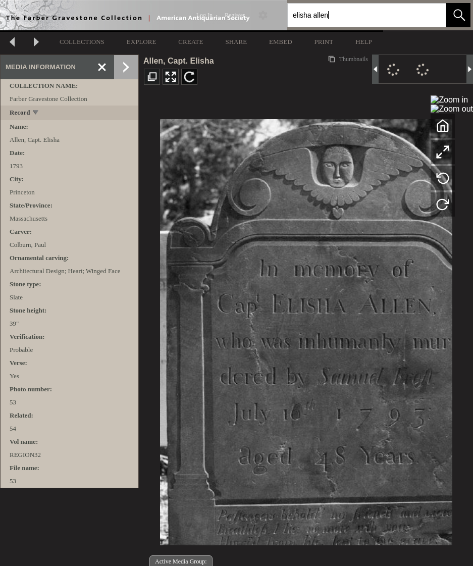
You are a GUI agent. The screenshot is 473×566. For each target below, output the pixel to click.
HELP (363, 41)
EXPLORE (141, 41)
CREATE (190, 41)
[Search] (355, 15)
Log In (204, 15)
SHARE (236, 41)
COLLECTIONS (82, 41)
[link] (430, 15)
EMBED (280, 41)
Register (235, 15)
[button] (458, 15)
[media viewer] (306, 329)
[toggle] (36, 113)
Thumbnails (353, 59)
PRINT (324, 41)
